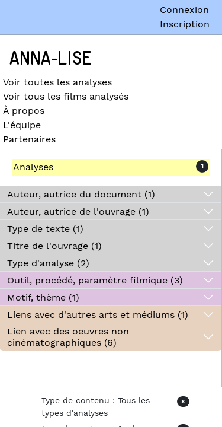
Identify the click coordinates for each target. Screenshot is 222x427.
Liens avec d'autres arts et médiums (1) (97, 314)
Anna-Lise (50, 58)
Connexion (184, 9)
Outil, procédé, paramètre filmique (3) (95, 280)
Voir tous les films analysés (65, 96)
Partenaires (29, 139)
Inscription (185, 24)
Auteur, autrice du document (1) (81, 194)
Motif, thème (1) (43, 297)
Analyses (33, 167)
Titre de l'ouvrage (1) (54, 245)
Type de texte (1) (45, 228)
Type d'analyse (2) (48, 263)
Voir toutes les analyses (57, 82)
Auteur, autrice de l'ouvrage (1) (78, 211)
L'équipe (22, 124)
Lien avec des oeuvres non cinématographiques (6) (68, 337)
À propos (23, 110)
